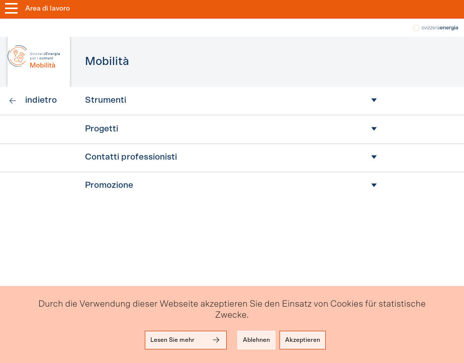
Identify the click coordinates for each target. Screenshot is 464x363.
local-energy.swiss (434, 28)
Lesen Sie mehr (185, 340)
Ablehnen (256, 340)
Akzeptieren (302, 340)
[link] (32, 101)
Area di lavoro (47, 8)
